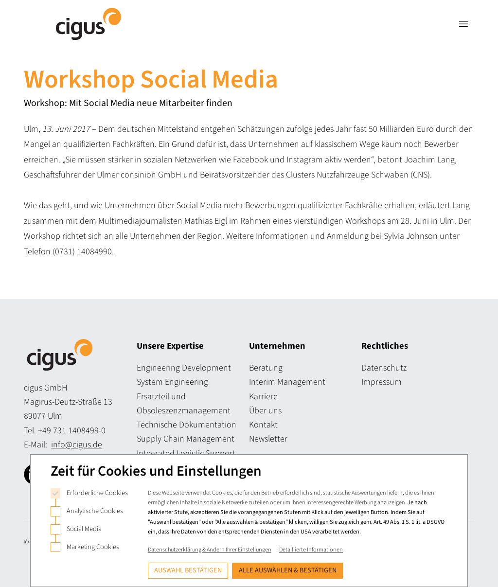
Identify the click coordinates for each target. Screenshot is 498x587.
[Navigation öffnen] (463, 24)
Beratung (266, 368)
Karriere (263, 397)
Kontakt (263, 425)
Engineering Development (184, 368)
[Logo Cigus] (88, 24)
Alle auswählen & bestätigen (288, 570)
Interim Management (287, 382)
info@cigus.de (76, 445)
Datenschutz (384, 368)
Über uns (265, 411)
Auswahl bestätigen (188, 570)
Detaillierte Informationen (311, 549)
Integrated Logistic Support (186, 453)
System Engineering (172, 382)
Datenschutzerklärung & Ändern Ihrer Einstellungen (209, 549)
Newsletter (268, 439)
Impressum (381, 382)
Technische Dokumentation (186, 425)
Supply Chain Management (185, 439)
